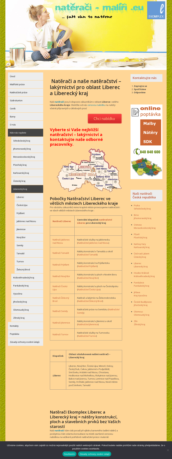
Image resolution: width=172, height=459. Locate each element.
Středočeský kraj (21, 138)
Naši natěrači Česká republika (144, 193)
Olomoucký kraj (21, 307)
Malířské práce (17, 82)
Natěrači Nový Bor (61, 274)
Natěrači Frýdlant (61, 262)
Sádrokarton (16, 98)
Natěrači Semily (60, 308)
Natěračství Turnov (87, 333)
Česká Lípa (22, 203)
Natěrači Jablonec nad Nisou (61, 239)
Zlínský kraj (19, 315)
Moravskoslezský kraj (24, 154)
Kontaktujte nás (145, 76)
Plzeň (137, 232)
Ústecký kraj (19, 178)
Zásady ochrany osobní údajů (24, 339)
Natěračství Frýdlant (87, 263)
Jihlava (137, 290)
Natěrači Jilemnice (61, 320)
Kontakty (14, 323)
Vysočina (17, 291)
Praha (137, 203)
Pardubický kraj (21, 283)
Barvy (12, 114)
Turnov (20, 259)
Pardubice (139, 280)
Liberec (20, 195)
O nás (13, 122)
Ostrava (138, 222)
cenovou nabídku (96, 102)
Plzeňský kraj (20, 162)
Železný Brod (23, 267)
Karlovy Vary (140, 242)
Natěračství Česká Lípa (89, 287)
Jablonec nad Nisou (26, 219)
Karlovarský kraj (21, 170)
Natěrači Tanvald (61, 250)
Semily (20, 243)
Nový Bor (21, 235)
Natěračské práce (18, 90)
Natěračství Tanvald (87, 252)
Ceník (13, 106)
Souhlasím (69, 454)
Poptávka (14, 331)
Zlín (136, 319)
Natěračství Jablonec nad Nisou (93, 240)
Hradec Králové (141, 271)
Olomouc (138, 309)
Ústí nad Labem (141, 251)
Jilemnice (21, 227)
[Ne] (167, 450)
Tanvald (20, 251)
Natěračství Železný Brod (90, 298)
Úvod (12, 74)
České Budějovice (143, 299)
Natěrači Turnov (60, 332)
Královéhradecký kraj (23, 275)
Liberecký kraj (20, 186)
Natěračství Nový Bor (88, 275)
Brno (136, 212)
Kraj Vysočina (140, 293)
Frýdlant (21, 211)
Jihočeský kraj (20, 299)
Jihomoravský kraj (22, 146)
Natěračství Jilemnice (88, 322)
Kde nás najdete (18, 130)
